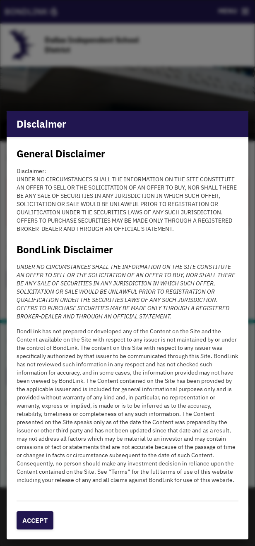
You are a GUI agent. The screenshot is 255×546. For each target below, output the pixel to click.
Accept (35, 520)
